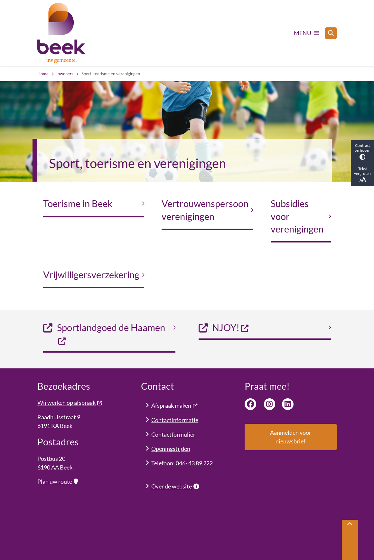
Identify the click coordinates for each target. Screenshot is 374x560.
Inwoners (64, 73)
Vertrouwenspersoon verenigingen (205, 210)
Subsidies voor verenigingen (297, 216)
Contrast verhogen (362, 151)
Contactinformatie (174, 419)
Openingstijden (170, 448)
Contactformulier (173, 434)
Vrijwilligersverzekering (91, 274)
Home (43, 73)
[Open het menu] (306, 33)
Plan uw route (57, 481)
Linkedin (288, 404)
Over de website (175, 486)
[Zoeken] (331, 33)
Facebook (250, 404)
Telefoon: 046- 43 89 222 (182, 463)
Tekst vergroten (362, 174)
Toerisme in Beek (77, 203)
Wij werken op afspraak (69, 402)
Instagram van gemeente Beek (270, 404)
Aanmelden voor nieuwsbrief (290, 437)
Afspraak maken (174, 405)
